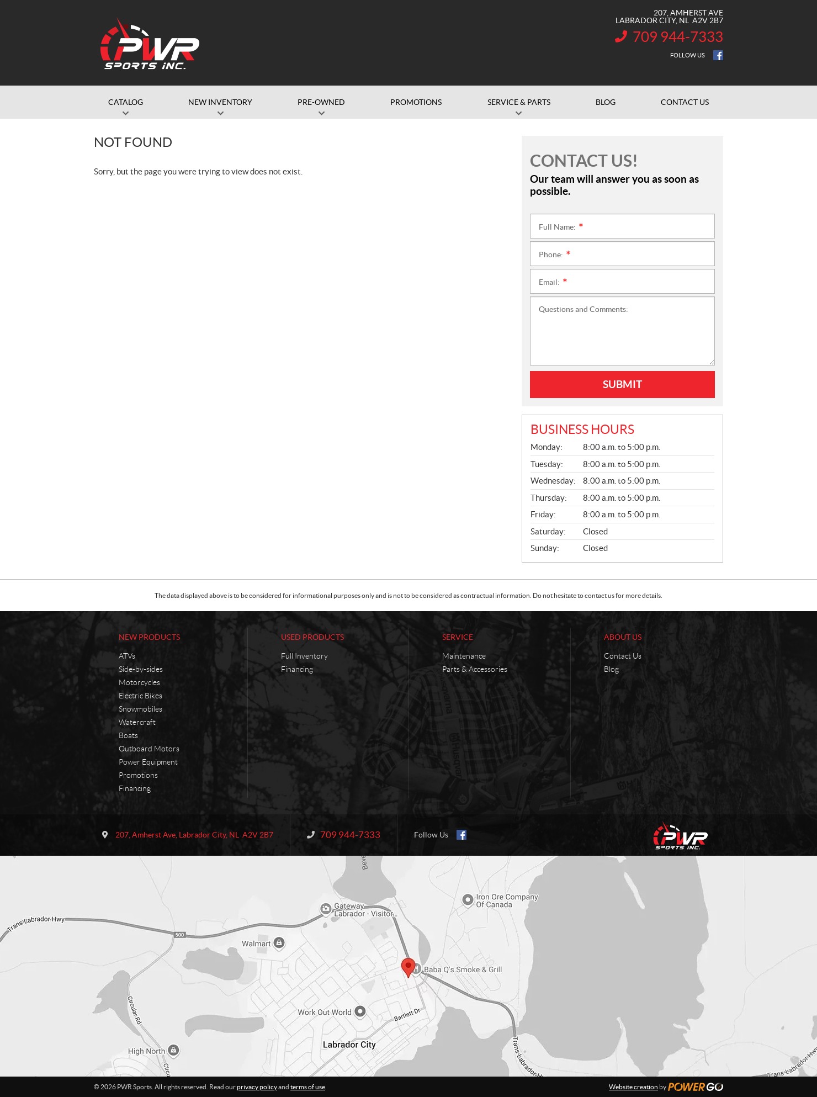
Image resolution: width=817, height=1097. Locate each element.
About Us (622, 637)
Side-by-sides (141, 669)
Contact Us (622, 655)
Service (457, 637)
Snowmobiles (140, 708)
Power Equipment (148, 761)
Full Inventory (304, 655)
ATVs (127, 655)
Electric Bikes (140, 695)
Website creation (633, 1086)
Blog (611, 669)
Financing (135, 788)
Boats (128, 735)
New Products (149, 637)
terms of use (307, 1086)
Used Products (312, 637)
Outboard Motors (149, 748)
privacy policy (257, 1086)
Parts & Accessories (474, 669)
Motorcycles (139, 682)
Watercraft (137, 722)
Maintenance (464, 655)
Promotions (138, 775)
